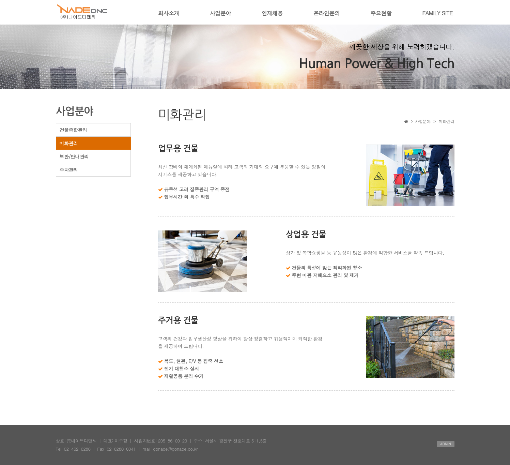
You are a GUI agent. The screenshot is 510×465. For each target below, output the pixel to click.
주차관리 (69, 169)
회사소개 (168, 13)
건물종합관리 (73, 129)
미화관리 (69, 143)
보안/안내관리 (74, 156)
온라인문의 (326, 13)
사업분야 (220, 13)
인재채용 (272, 13)
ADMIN (445, 443)
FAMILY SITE (437, 13)
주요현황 (380, 13)
